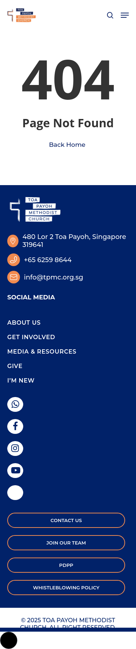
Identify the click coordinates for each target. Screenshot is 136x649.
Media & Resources (42, 351)
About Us (24, 322)
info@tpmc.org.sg (53, 277)
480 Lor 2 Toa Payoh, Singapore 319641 (74, 241)
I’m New (20, 380)
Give (14, 366)
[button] (125, 15)
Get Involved (31, 337)
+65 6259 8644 (47, 260)
